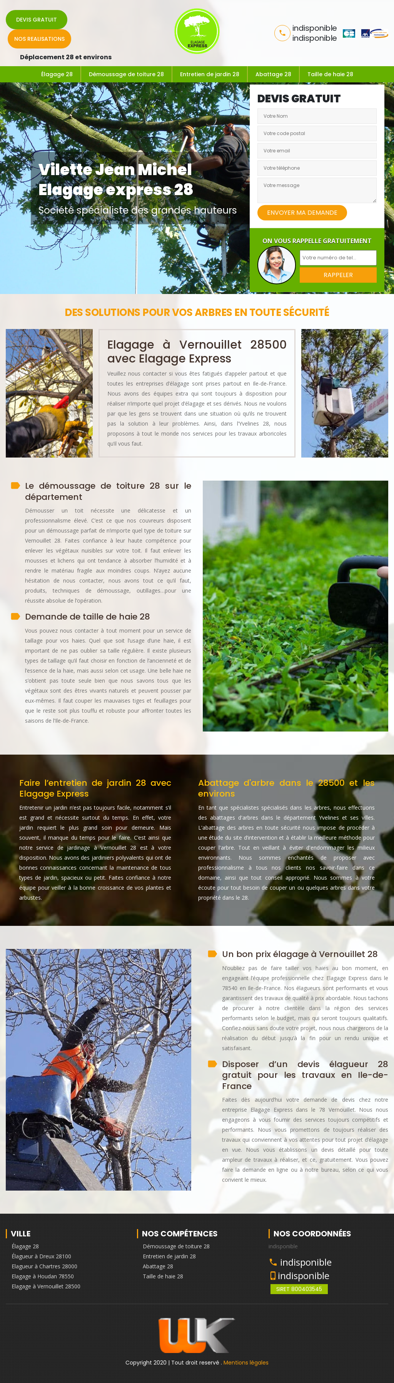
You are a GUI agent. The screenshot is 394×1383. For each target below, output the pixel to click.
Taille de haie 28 (330, 74)
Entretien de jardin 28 (209, 74)
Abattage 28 (273, 74)
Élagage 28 (57, 74)
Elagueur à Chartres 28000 (44, 1266)
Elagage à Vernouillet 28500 (46, 1286)
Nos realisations (39, 39)
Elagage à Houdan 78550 (43, 1276)
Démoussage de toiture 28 (126, 74)
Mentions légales (246, 1362)
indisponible (306, 1262)
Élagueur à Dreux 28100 (41, 1256)
